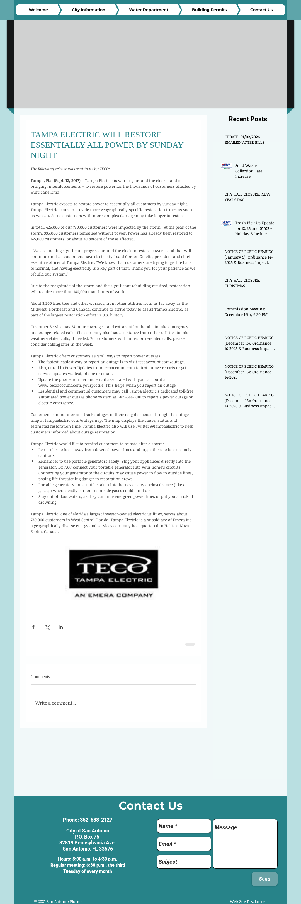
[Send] (265, 879)
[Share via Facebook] (33, 627)
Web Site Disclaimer (248, 901)
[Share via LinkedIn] (60, 627)
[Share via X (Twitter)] (47, 627)
